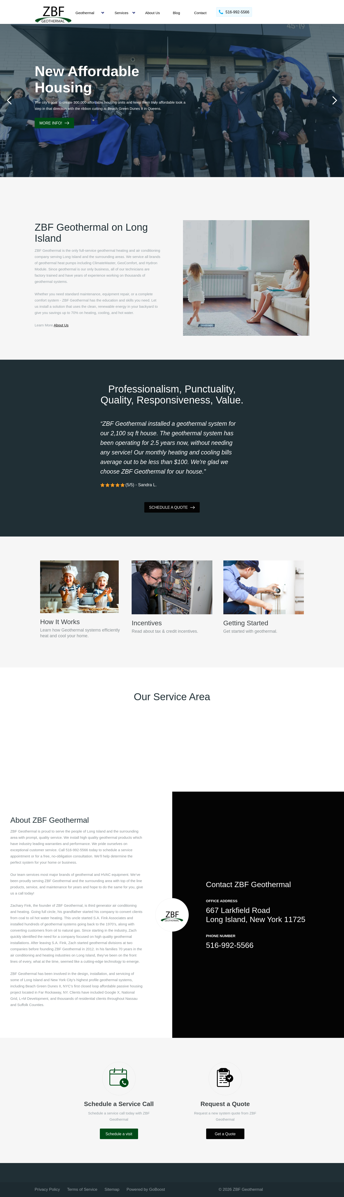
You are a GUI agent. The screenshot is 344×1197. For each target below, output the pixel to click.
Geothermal (84, 13)
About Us (152, 13)
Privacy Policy (47, 1189)
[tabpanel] (172, 100)
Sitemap (111, 1189)
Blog (176, 13)
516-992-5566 (229, 945)
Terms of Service (82, 1189)
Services (122, 13)
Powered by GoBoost (146, 1189)
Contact (200, 13)
